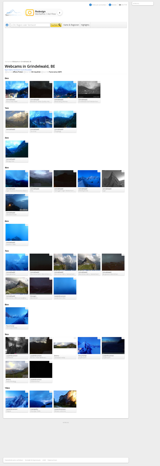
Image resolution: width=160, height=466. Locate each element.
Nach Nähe (9, 70)
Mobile (114, 5)
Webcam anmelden (99, 5)
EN (122, 5)
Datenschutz (52, 460)
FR (126, 5)
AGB (44, 460)
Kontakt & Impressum (33, 460)
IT (124, 5)
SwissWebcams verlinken (14, 460)
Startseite (8, 62)
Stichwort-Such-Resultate (22, 70)
